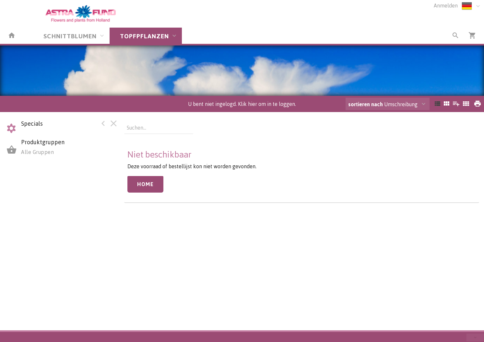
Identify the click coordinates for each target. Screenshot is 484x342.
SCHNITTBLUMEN (70, 36)
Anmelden (446, 5)
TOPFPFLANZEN (144, 36)
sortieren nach (366, 104)
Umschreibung (383, 104)
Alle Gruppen (37, 152)
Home (145, 184)
